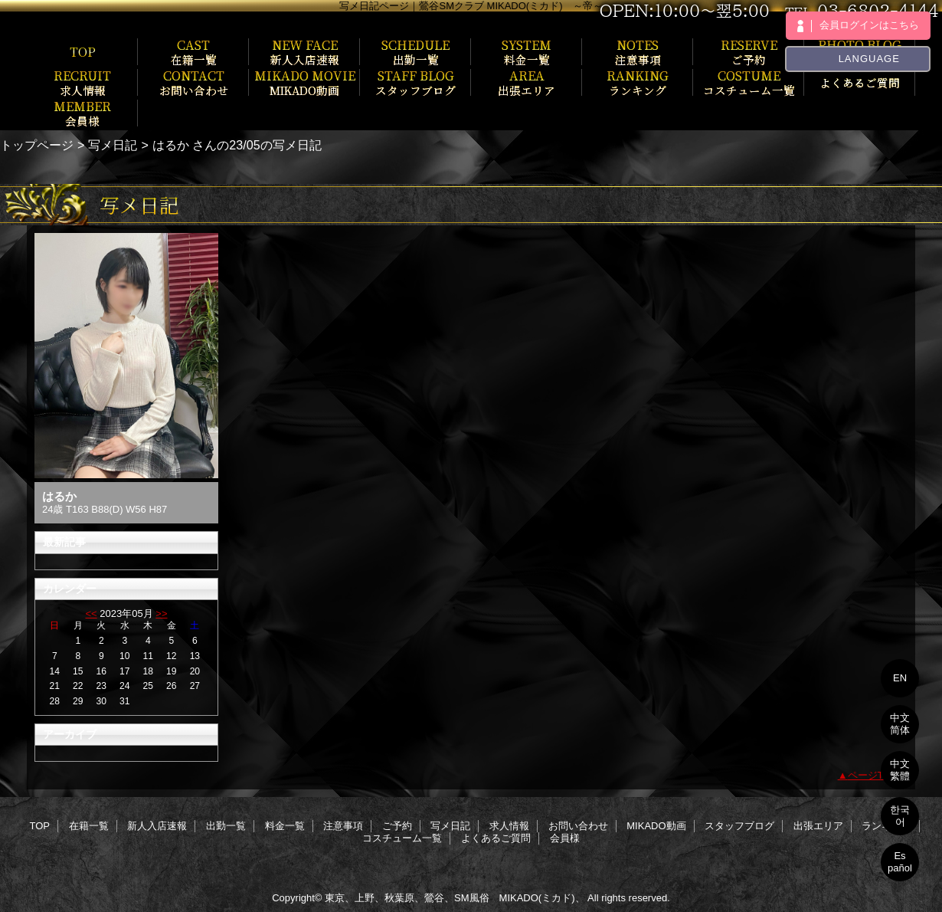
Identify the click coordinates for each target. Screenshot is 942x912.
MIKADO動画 (655, 826)
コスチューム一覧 (402, 838)
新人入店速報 (157, 826)
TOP (83, 51)
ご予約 (397, 826)
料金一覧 (285, 826)
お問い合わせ (578, 826)
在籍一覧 (89, 826)
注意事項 (343, 826)
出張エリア (818, 826)
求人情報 (509, 826)
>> (161, 613)
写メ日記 (112, 145)
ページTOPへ (878, 775)
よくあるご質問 (496, 838)
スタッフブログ (739, 826)
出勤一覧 (226, 826)
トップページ (37, 145)
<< (90, 613)
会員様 (565, 838)
